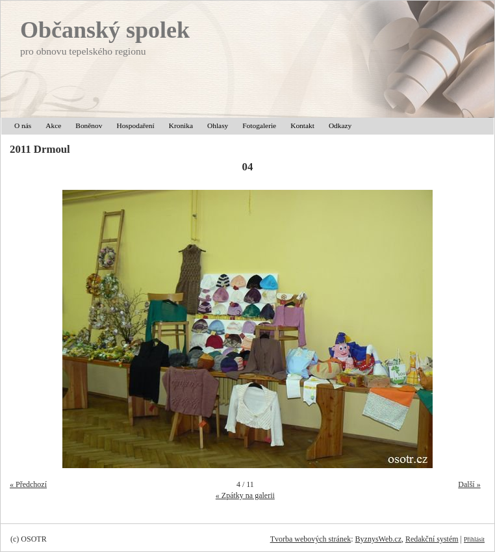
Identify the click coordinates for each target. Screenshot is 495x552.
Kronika (181, 125)
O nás (22, 125)
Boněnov (88, 125)
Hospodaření (135, 125)
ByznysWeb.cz (378, 539)
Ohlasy (217, 125)
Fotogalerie (259, 125)
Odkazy (340, 125)
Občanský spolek (105, 30)
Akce (53, 125)
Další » (469, 484)
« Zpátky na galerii (245, 495)
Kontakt (302, 125)
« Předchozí (28, 484)
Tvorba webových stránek (310, 539)
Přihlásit (474, 539)
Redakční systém (432, 539)
